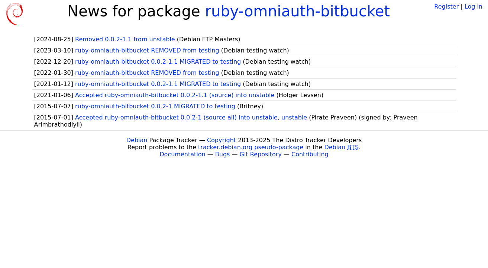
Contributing (310, 154)
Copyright (221, 140)
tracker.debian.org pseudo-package (250, 147)
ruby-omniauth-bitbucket (297, 11)
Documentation (182, 154)
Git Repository (261, 154)
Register (446, 6)
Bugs (222, 154)
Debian (137, 140)
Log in (473, 6)
